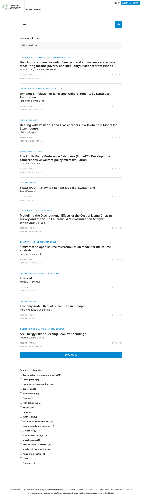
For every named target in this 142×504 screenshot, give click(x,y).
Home (29, 9)
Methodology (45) (33, 431)
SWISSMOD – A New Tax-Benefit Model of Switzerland (57, 188)
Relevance (25, 38)
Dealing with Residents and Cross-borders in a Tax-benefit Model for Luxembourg (68, 127)
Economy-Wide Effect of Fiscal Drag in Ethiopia (52, 306)
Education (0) (31, 389)
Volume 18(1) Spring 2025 (31, 263)
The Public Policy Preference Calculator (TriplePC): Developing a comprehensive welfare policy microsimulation (65, 158)
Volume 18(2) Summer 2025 (31, 78)
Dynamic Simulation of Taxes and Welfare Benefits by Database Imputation (65, 96)
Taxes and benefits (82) (35, 454)
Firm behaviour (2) (33, 403)
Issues (37, 9)
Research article (28, 75)
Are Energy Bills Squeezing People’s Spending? (53, 334)
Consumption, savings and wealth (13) (43, 375)
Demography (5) (32, 380)
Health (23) (30, 407)
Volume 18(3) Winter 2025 (31, 231)
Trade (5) (28, 458)
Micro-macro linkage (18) (37, 435)
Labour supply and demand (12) (40, 426)
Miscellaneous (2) (33, 440)
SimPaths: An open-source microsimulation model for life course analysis (65, 249)
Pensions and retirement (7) (38, 445)
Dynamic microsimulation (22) (39, 384)
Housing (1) (30, 412)
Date (37, 38)
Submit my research (130, 3)
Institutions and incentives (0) (39, 421)
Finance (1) (29, 398)
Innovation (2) (31, 417)
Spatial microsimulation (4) (38, 449)
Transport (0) (30, 463)
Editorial (26, 278)
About (117, 3)
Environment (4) (32, 393)
